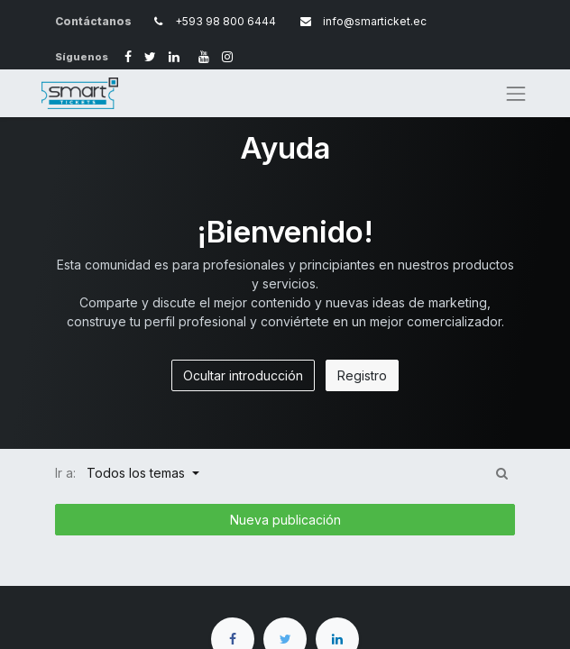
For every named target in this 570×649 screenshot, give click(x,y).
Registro (362, 375)
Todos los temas (137, 472)
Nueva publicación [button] (285, 519)
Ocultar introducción (243, 375)
